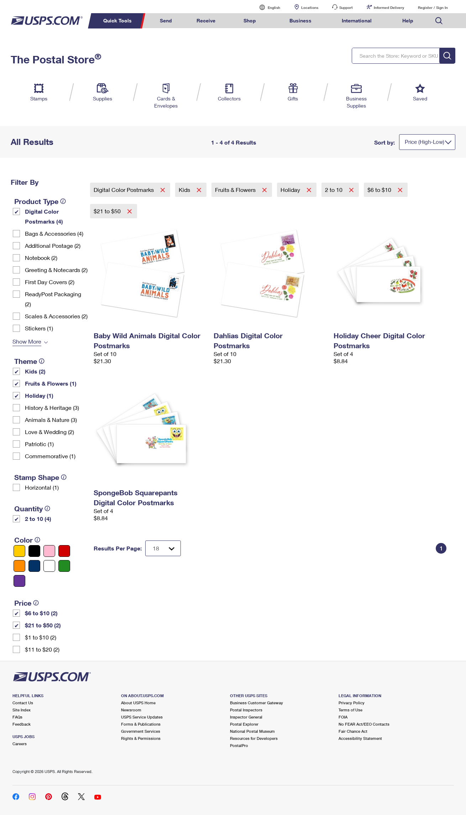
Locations (309, 7)
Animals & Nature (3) (51, 419)
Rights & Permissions (141, 738)
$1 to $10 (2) (40, 637)
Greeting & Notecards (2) (56, 269)
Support (346, 7)
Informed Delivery (389, 7)
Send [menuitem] (166, 20)
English (266, 7)
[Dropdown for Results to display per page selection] (163, 548)
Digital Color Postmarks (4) (44, 216)
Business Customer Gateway (256, 702)
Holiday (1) (39, 395)
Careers (19, 743)
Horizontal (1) (42, 487)
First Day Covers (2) (49, 281)
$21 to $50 (108, 211)
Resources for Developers (254, 738)
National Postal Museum (252, 731)
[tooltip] (63, 201)
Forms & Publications (141, 724)
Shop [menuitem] (250, 20)
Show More (26, 341)
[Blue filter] (34, 566)
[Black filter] (34, 551)
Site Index (21, 709)
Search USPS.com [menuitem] (439, 20)
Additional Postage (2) (52, 245)
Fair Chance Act (353, 731)
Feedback (21, 724)
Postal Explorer (244, 724)
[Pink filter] (49, 551)
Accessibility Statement (360, 738)
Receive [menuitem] (206, 20)
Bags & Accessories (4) (54, 233)
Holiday (291, 189)
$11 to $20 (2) (42, 649)
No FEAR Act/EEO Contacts (364, 724)
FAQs (17, 717)
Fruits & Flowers (236, 189)
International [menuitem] (357, 20)
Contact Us (22, 702)
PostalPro (239, 745)
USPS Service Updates (142, 717)
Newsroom (131, 709)
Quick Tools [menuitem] (117, 20)
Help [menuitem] (407, 20)
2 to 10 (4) (38, 518)
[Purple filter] (19, 581)
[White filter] (49, 566)
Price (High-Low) (424, 142)
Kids (185, 189)
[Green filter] (64, 566)
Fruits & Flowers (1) (51, 383)
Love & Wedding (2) (49, 431)
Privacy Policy (352, 702)
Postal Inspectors (246, 709)
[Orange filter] (19, 566)
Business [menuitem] (300, 20)
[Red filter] (64, 551)
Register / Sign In (433, 7)
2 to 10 (334, 189)
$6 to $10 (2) (41, 613)
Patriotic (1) (39, 443)
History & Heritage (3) (52, 407)
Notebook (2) (41, 257)
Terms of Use (350, 709)
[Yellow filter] (19, 551)
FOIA (343, 717)
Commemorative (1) (50, 456)
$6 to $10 (380, 189)
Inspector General (246, 717)
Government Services (140, 731)
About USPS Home (138, 702)
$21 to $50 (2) (43, 625)
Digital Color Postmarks (124, 189)
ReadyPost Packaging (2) (53, 299)
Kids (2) (35, 371)
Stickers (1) (39, 328)
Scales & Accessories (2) (56, 316)
